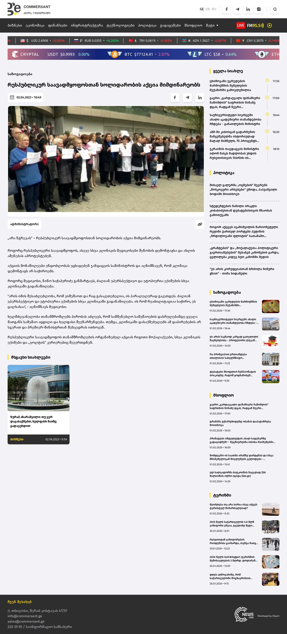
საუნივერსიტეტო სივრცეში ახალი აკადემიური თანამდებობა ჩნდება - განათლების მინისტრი (233, 321)
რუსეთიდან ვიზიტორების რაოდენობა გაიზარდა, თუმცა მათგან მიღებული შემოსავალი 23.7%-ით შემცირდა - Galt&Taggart (234, 541)
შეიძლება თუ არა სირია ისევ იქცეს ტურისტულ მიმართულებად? (233, 506)
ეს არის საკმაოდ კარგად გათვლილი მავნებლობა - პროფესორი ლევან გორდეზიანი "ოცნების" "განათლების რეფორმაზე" (234, 338)
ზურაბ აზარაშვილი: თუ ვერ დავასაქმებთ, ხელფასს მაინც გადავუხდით (33, 421)
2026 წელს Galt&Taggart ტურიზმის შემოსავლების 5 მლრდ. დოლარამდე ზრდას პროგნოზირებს (234, 558)
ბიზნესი (15, 25)
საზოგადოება (20, 74)
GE (202, 9)
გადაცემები (170, 25)
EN (208, 9)
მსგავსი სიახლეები (30, 357)
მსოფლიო (193, 25)
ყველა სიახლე (228, 71)
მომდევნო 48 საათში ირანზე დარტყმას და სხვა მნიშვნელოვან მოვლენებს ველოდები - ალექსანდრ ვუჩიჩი (241, 457)
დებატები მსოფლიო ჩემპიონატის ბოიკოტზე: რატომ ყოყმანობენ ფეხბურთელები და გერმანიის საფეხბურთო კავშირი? (233, 373)
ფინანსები (57, 25)
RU (214, 9)
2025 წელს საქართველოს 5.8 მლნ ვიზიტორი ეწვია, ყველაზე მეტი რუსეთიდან (232, 523)
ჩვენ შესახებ (20, 602)
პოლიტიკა (147, 25)
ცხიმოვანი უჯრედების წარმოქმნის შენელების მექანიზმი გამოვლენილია (233, 303)
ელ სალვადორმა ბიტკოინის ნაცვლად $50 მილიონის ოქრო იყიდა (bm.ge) (238, 474)
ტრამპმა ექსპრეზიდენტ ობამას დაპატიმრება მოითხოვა (240, 423)
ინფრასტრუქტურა (87, 25)
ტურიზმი (222, 495)
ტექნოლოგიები (121, 25)
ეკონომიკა (35, 25)
